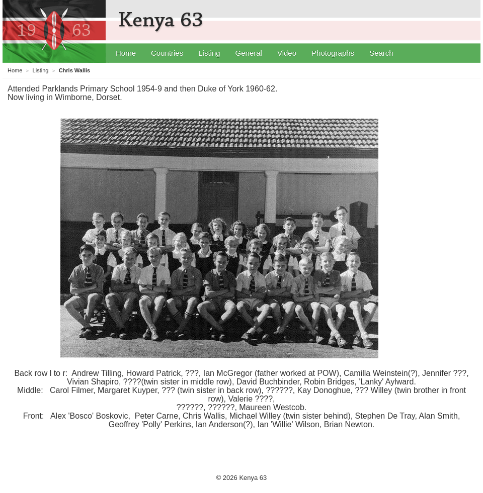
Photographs (332, 53)
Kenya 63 (162, 20)
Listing (209, 53)
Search (381, 53)
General (248, 53)
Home (126, 53)
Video (286, 53)
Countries (167, 53)
